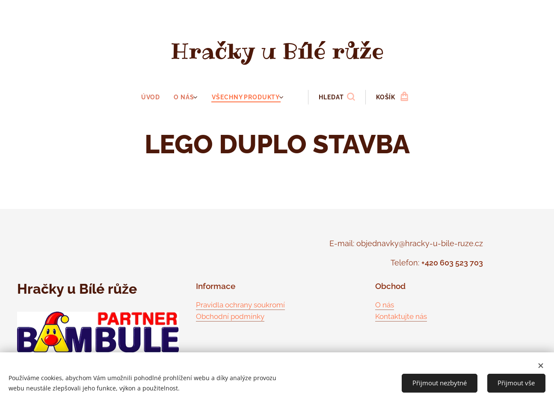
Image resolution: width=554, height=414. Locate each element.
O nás (384, 304)
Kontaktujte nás (401, 316)
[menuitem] (155, 97)
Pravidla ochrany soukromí (240, 304)
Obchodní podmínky (230, 316)
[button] (335, 97)
